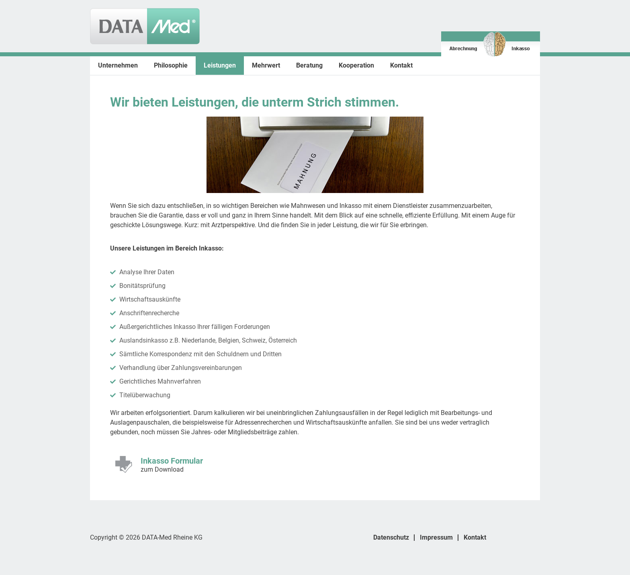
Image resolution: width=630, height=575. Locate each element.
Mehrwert (266, 65)
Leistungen (220, 65)
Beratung (309, 65)
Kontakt (401, 65)
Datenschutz (391, 537)
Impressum (436, 537)
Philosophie (171, 65)
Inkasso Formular (172, 461)
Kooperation (356, 65)
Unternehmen (118, 65)
